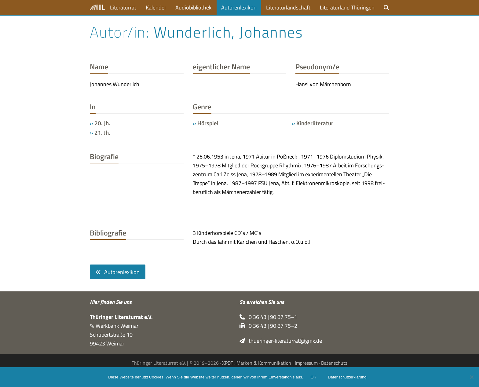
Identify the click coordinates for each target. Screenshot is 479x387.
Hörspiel (207, 123)
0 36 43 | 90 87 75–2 (268, 326)
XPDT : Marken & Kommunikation (256, 363)
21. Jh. (102, 132)
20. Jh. (102, 123)
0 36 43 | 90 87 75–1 (268, 317)
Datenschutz (334, 363)
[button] (386, 7)
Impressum (306, 363)
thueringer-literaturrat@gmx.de (281, 341)
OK (313, 377)
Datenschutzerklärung (347, 377)
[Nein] (471, 377)
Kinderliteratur (314, 123)
